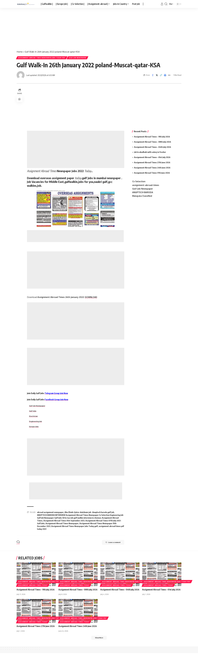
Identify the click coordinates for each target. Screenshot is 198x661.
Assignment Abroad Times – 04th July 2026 (152, 147)
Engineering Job (35, 422)
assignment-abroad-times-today (32, 586)
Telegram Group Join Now (57, 394)
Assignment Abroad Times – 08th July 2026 (152, 142)
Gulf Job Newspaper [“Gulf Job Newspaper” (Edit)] (142, 189)
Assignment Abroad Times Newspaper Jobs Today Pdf (43, 58)
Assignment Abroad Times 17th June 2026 (152, 173)
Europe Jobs (34, 428)
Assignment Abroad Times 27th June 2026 (152, 163)
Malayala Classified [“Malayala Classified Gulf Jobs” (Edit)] (142, 196)
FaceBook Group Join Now (57, 400)
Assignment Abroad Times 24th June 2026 (152, 168)
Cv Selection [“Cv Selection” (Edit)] (138, 182)
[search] (166, 4)
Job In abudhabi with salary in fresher (150, 153)
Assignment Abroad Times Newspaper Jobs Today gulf (74, 527)
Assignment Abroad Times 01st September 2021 (64, 522)
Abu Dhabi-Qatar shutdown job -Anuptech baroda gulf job (89, 513)
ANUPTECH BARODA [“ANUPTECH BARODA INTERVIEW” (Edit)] (142, 193)
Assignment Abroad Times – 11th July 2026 (152, 137)
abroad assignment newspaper (50, 513)
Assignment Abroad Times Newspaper (62, 525)
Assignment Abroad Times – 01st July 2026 (152, 158)
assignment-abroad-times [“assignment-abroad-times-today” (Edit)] (145, 185)
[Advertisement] (79, 27)
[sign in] (162, 4)
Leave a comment (111, 544)
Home (20, 51)
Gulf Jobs (33, 412)
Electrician (33, 417)
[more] (143, 4)
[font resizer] (171, 4)
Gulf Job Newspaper (82, 58)
